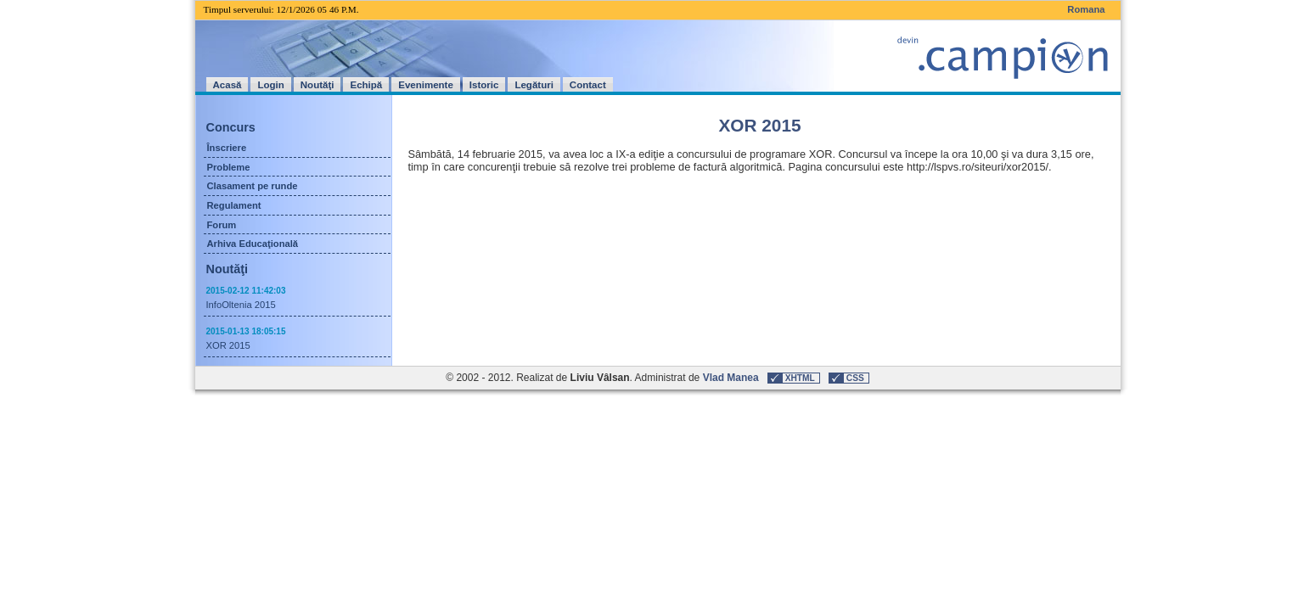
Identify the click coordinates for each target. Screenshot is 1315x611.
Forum (222, 225)
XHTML (800, 378)
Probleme (228, 167)
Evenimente (425, 85)
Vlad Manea (731, 378)
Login (270, 85)
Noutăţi (317, 85)
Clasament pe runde (252, 186)
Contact (588, 85)
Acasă (227, 85)
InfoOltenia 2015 (241, 305)
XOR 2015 (228, 345)
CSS (855, 378)
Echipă (366, 85)
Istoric (484, 85)
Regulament (234, 205)
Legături (533, 85)
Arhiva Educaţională (253, 243)
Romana (1085, 9)
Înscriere (227, 148)
